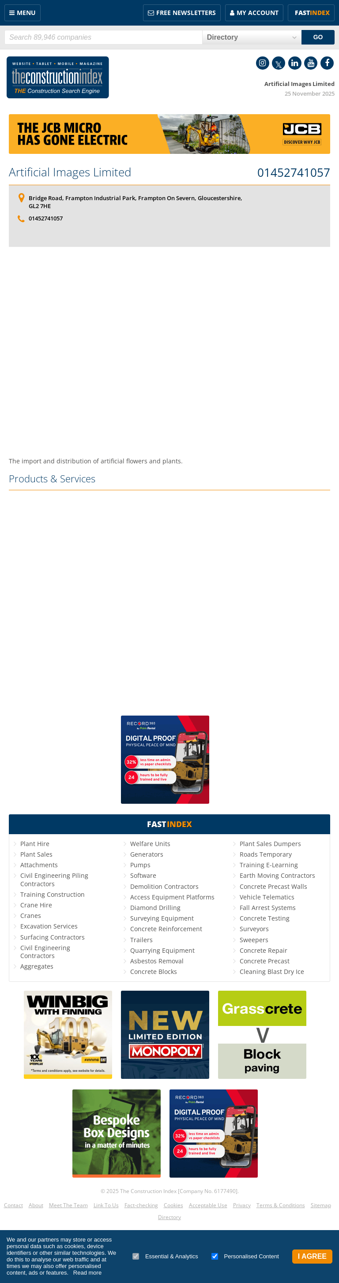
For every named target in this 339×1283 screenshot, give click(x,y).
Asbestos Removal (157, 961)
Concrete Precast (265, 961)
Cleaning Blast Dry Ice (272, 971)
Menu (26, 12)
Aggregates (36, 966)
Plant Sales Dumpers (270, 843)
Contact (13, 1205)
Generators (146, 854)
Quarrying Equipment (162, 950)
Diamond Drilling (155, 907)
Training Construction (52, 894)
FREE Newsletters (186, 12)
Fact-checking (141, 1205)
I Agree (312, 1256)
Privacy (242, 1205)
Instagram (262, 63)
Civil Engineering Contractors (45, 952)
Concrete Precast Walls (273, 886)
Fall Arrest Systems (268, 907)
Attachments (39, 865)
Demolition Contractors (164, 886)
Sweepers (254, 940)
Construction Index (58, 77)
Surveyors (254, 929)
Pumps (140, 865)
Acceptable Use (208, 1205)
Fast (312, 12)
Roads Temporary (266, 854)
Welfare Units (150, 843)
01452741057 (293, 172)
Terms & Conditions (280, 1205)
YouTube (310, 63)
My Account (258, 12)
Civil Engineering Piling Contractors (54, 879)
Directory (169, 1217)
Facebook (327, 63)
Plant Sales (36, 854)
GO (318, 37)
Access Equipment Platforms (172, 897)
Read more (87, 1272)
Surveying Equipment (162, 918)
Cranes (30, 915)
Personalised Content (245, 1256)
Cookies (173, 1205)
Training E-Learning (269, 865)
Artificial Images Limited (70, 172)
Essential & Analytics (165, 1256)
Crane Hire (36, 905)
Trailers (141, 940)
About (36, 1205)
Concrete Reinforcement (166, 929)
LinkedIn (294, 63)
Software (143, 875)
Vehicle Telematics (267, 897)
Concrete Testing (265, 918)
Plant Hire (34, 843)
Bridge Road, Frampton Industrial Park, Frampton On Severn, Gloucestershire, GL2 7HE (135, 202)
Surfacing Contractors (52, 937)
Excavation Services (49, 926)
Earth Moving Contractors (277, 875)
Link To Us (106, 1205)
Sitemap (321, 1205)
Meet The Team (68, 1205)
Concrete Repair (263, 950)
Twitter (278, 63)
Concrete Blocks (153, 971)
